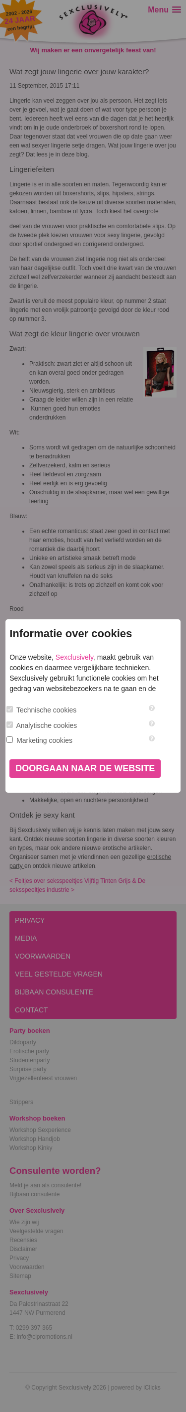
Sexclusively (74, 657)
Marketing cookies (44, 740)
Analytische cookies (46, 725)
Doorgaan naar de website (85, 768)
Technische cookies (46, 710)
